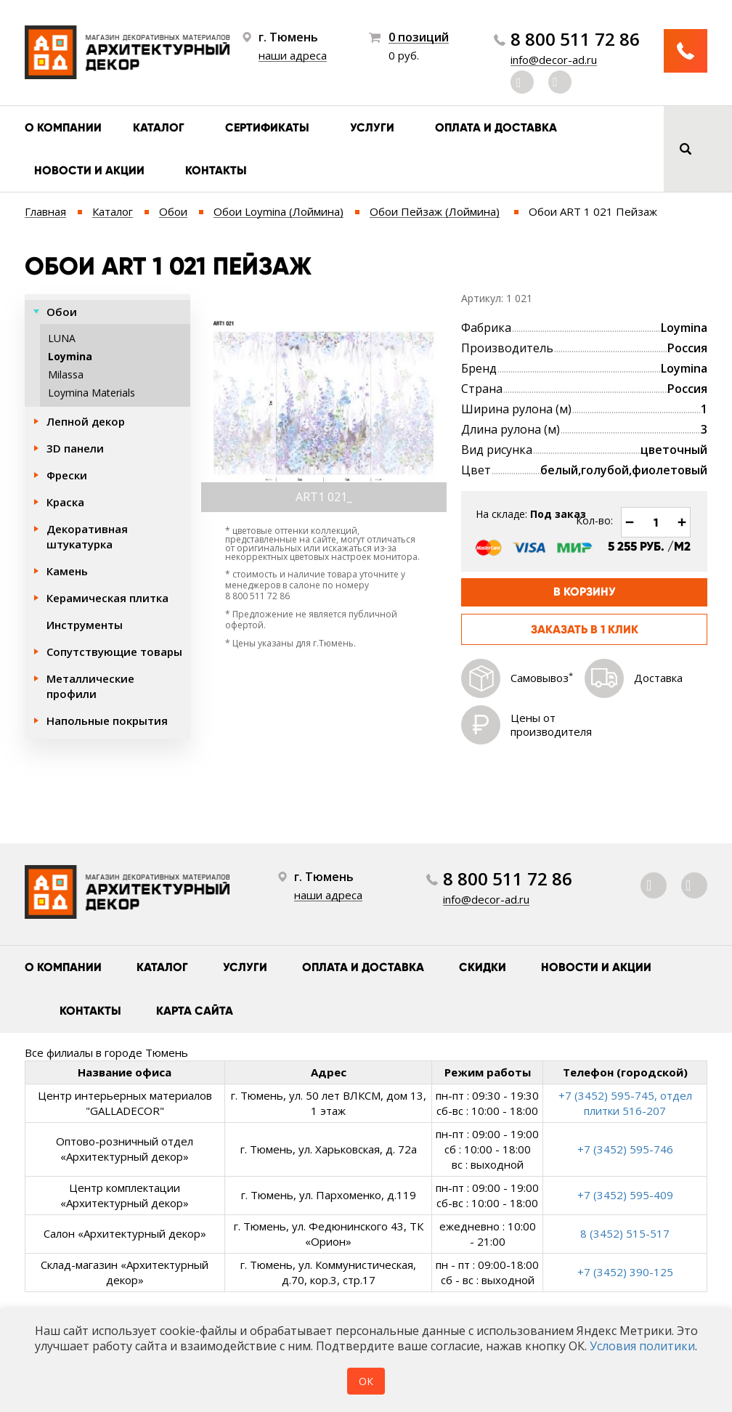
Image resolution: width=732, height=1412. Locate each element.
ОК (366, 1381)
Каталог (158, 127)
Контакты (216, 170)
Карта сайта (194, 1011)
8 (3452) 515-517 (625, 1233)
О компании (63, 127)
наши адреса (293, 55)
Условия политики (642, 1346)
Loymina (70, 356)
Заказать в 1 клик (584, 629)
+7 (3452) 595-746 (625, 1149)
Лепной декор (85, 421)
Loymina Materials (91, 392)
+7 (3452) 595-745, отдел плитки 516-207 (625, 1103)
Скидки (482, 967)
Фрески (66, 475)
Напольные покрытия (107, 720)
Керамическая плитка (107, 598)
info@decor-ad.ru (554, 59)
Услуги (372, 127)
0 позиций (419, 37)
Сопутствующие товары (114, 651)
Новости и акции (89, 170)
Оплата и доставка (496, 127)
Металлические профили (90, 686)
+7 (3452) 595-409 (625, 1195)
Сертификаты (267, 127)
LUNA (62, 338)
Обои (61, 311)
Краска (65, 502)
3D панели (75, 448)
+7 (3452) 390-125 (625, 1272)
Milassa (66, 374)
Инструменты (84, 624)
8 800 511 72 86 (575, 39)
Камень (67, 571)
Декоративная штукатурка (87, 536)
